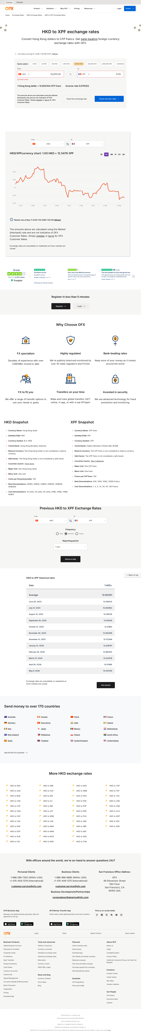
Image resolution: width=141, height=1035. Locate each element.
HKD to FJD (15, 841)
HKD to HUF (48, 791)
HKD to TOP (114, 786)
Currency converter (45, 949)
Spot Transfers (9, 960)
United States (113, 741)
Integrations (8, 989)
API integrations (78, 982)
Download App (9, 996)
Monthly (71, 534)
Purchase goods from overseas (83, 967)
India (76, 723)
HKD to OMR (81, 791)
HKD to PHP (81, 806)
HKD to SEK (81, 831)
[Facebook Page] (97, 915)
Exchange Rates (18, 15)
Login (36, 933)
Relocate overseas (79, 960)
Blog (39, 985)
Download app (77, 953)
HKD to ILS (47, 801)
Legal (109, 949)
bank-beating (89, 39)
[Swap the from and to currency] (70, 74)
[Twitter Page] (106, 915)
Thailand (44, 741)
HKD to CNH (15, 811)
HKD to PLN (81, 816)
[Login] (119, 8)
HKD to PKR (81, 811)
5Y (119, 154)
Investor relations (113, 984)
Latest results (111, 977)
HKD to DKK (15, 826)
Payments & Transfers (11, 949)
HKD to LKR (48, 821)
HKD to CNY (15, 816)
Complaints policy (113, 953)
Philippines (45, 735)
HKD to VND (114, 806)
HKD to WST (114, 816)
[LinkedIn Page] (102, 915)
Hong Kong (29, 464)
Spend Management (11, 978)
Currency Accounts (11, 971)
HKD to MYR (48, 836)
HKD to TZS (114, 796)
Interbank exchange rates (47, 953)
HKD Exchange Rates (34, 15)
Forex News (42, 982)
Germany (11, 723)
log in (47, 100)
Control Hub (8, 974)
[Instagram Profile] (121, 915)
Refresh (55, 54)
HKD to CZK (15, 821)
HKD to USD (114, 801)
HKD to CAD (15, 801)
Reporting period (71, 541)
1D (101, 154)
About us (110, 946)
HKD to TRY (114, 791)
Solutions (50, 8)
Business (9, 2)
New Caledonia (97, 461)
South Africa (112, 735)
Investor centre (112, 973)
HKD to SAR (81, 821)
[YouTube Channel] (116, 915)
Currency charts (44, 964)
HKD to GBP (48, 786)
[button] (34, 64)
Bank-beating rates (115, 353)
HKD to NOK (48, 841)
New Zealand (13, 735)
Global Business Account (12, 946)
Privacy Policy (112, 956)
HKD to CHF (15, 806)
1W (106, 154)
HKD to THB (81, 841)
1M (111, 154)
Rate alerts (42, 960)
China (76, 717)
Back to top (132, 575)
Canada (44, 717)
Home (7, 15)
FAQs (64, 933)
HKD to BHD (15, 796)
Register (130, 8)
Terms (109, 1030)
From (19, 69)
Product (37, 8)
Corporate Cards (9, 953)
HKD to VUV (114, 811)
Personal (20, 2)
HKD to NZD (81, 786)
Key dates (110, 981)
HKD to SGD (81, 836)
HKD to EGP (15, 831)
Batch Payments (9, 985)
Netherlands (112, 729)
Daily (61, 534)
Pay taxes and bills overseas (82, 964)
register (39, 100)
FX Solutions (8, 956)
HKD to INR (48, 806)
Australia (11, 717)
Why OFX (63, 8)
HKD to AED (15, 786)
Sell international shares (80, 971)
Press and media (78, 985)
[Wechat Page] (111, 915)
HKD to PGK (81, 801)
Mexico (77, 729)
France (110, 717)
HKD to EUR (15, 836)
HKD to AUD (15, 791)
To (78, 69)
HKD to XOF (114, 821)
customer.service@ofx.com (26, 886)
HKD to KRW (48, 816)
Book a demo (130, 933)
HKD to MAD (48, 826)
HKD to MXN (48, 831)
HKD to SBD (81, 826)
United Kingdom (81, 741)
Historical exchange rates (47, 956)
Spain (10, 741)
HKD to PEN (81, 796)
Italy (9, 729)
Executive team (112, 999)
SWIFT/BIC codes (44, 967)
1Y (116, 154)
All (123, 154)
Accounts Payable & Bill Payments (16, 982)
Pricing (77, 8)
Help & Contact (95, 933)
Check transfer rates (79, 946)
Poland (77, 735)
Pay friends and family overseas (83, 956)
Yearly (81, 534)
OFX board (110, 995)
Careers (109, 1003)
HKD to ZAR (114, 826)
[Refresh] (16, 54)
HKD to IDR (48, 796)
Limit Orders (8, 967)
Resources (88, 8)
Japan (43, 729)
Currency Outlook (44, 978)
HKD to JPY (48, 811)
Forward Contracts (10, 964)
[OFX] (9, 8)
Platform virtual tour (45, 946)
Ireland (110, 723)
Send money (76, 949)
